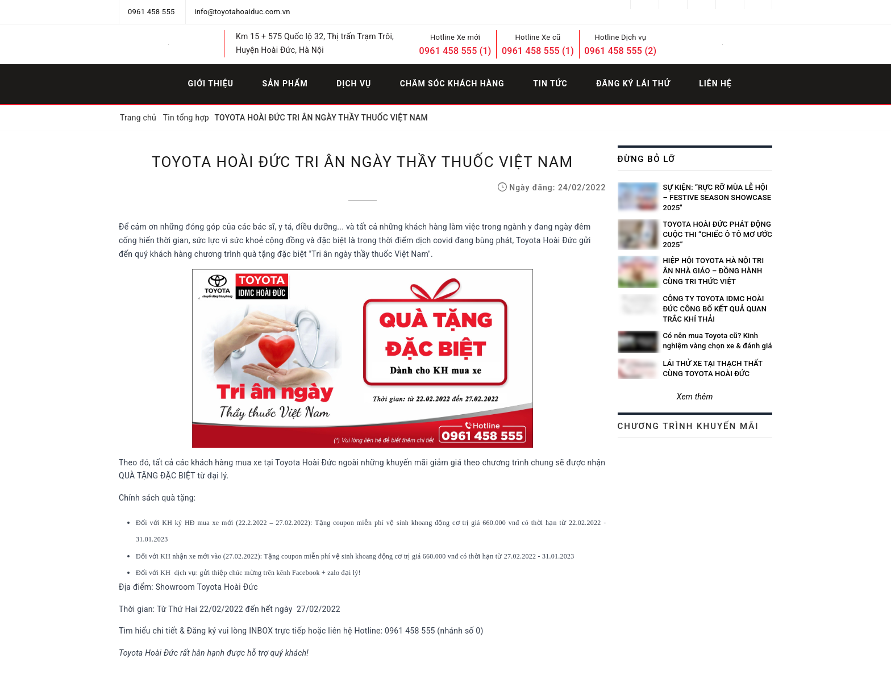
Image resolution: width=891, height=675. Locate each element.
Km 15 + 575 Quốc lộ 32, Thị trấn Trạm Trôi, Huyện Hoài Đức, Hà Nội (315, 43)
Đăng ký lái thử (633, 83)
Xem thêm (695, 396)
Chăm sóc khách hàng (452, 83)
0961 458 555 (151, 11)
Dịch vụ (353, 83)
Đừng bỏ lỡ (647, 159)
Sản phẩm (285, 83)
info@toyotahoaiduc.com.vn (242, 11)
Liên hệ (715, 83)
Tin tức (550, 83)
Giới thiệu (211, 83)
